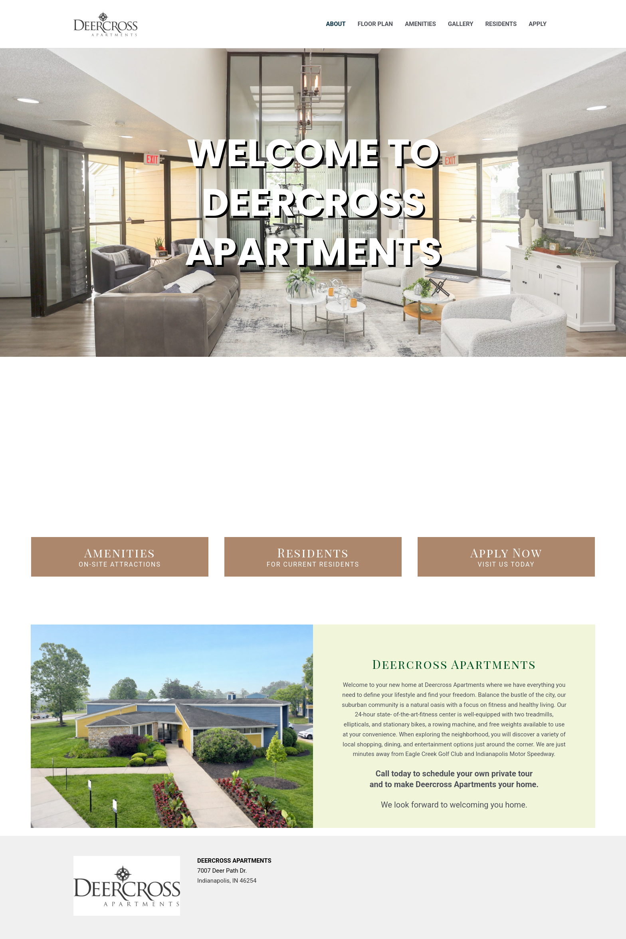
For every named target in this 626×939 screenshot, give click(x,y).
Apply (538, 24)
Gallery (460, 24)
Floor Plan (375, 24)
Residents (501, 24)
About (336, 24)
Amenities (420, 24)
